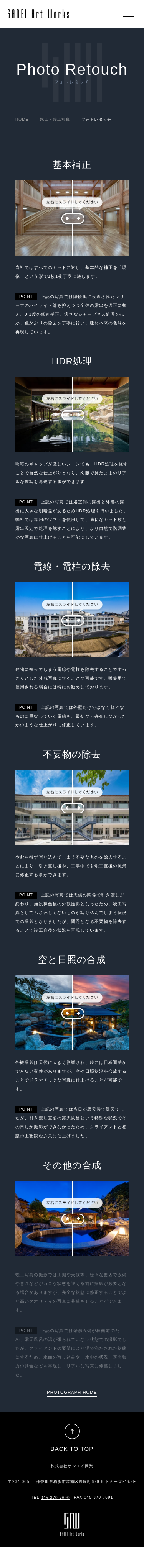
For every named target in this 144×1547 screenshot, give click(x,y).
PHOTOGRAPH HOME (72, 1392)
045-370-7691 (98, 1497)
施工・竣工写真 (55, 119)
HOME (21, 119)
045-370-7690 (55, 1498)
